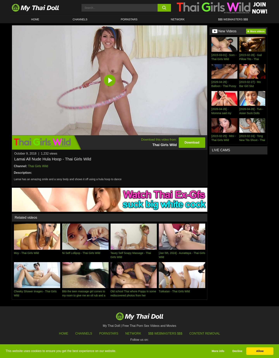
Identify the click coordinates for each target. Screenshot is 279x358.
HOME (35, 19)
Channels (83, 333)
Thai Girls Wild (38, 166)
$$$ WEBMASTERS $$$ (233, 19)
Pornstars (129, 19)
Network (178, 19)
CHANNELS (80, 19)
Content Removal (204, 333)
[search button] (164, 8)
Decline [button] (237, 351)
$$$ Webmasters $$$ (165, 333)
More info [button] (218, 351)
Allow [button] (260, 351)
